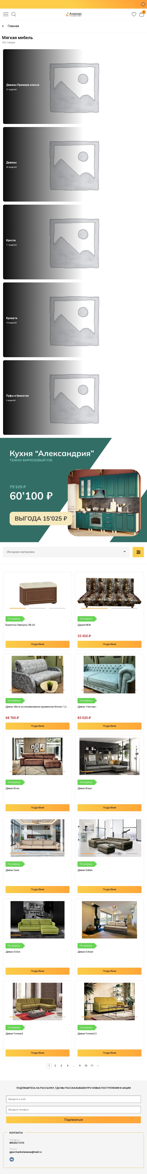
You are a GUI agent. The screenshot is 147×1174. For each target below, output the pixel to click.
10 (85, 1065)
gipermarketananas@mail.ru (25, 1152)
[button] (17, 608)
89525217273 (16, 1143)
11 (92, 1065)
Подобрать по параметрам (138, 552)
